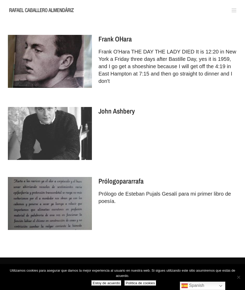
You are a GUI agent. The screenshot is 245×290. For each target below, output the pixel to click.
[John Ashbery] (50, 133)
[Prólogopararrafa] (50, 203)
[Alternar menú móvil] (234, 10)
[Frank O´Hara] (50, 61)
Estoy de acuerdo (106, 283)
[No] (238, 277)
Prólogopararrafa (121, 181)
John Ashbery (116, 111)
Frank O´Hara (115, 39)
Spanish (192, 286)
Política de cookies (140, 283)
